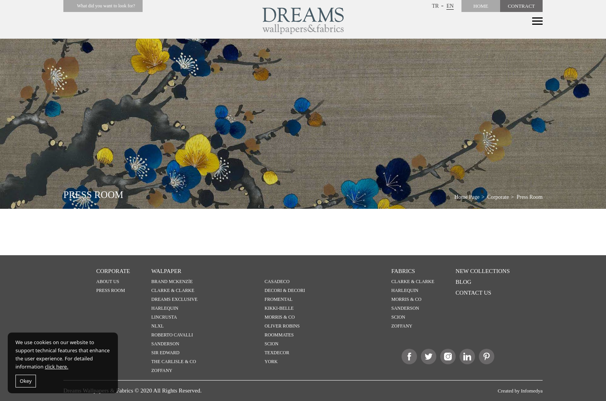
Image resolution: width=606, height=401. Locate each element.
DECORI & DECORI (285, 290)
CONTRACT (521, 6)
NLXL (158, 326)
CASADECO (277, 281)
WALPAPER (167, 271)
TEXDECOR (277, 352)
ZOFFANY (162, 370)
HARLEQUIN (165, 308)
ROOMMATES (279, 335)
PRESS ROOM (110, 290)
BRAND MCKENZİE (172, 281)
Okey (26, 380)
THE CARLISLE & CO (174, 361)
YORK (271, 361)
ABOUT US (107, 281)
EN (450, 6)
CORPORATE (113, 271)
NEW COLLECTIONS (483, 271)
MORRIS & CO (280, 317)
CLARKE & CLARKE (173, 290)
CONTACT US (473, 293)
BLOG (464, 282)
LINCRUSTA (164, 317)
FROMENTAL (279, 299)
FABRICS (403, 271)
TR (435, 6)
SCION (272, 343)
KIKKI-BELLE (279, 308)
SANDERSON (165, 343)
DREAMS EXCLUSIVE (175, 299)
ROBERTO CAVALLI (172, 335)
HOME (480, 6)
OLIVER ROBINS (282, 326)
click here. (56, 366)
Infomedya (532, 391)
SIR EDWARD (166, 352)
